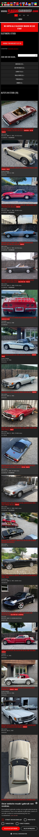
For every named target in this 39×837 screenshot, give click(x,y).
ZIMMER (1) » (19, 83)
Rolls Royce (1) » (19, 75)
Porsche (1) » (19, 79)
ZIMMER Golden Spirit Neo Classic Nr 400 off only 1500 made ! (18, 650)
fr (20, 15)
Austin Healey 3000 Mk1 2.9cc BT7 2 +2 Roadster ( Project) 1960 (19, 167)
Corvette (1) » (20, 71)
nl (16, 15)
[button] (19, 834)
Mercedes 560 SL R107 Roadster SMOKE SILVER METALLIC (16, 392)
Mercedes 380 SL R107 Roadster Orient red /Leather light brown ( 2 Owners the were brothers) (17, 129)
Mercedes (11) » (19, 64)
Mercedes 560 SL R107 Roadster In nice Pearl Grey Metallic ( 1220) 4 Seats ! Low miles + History (18, 466)
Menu (19, 19)
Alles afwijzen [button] (29, 828)
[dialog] (19, 818)
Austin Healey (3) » (19, 68)
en (24, 15)
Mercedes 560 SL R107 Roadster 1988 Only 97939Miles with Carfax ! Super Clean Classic (17, 281)
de (28, 15)
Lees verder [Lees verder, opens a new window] (14, 815)
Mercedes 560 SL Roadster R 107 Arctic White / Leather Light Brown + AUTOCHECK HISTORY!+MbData (18, 726)
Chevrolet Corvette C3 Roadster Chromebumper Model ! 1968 (18, 317)
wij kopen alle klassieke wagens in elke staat (19, 27)
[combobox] (36, 803)
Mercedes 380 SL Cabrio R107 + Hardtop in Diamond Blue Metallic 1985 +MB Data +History (17, 243)
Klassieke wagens (13, 49)
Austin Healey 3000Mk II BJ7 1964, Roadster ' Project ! (16, 355)
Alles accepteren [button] (10, 828)
